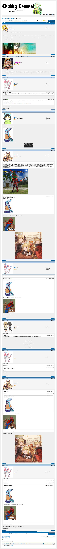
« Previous (7, 533)
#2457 (54, 320)
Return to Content (17, 543)
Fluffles (15, 83)
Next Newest (9, 531)
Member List (44, 14)
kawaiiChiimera (17, 117)
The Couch (12, 18)
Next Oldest (5, 531)
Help (53, 14)
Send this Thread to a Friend (7, 537)
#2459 (54, 378)
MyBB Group (13, 545)
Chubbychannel (4, 18)
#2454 (54, 111)
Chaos (15, 155)
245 (14, 533)
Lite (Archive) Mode (23, 543)
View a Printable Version (6, 536)
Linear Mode (53, 22)
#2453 (54, 77)
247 (18, 533)
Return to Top (12, 543)
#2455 (54, 150)
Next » (25, 533)
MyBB (6, 545)
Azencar (15, 326)
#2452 (54, 56)
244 (12, 533)
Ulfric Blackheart (25, 56)
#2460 (54, 465)
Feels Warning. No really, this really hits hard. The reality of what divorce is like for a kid (17, 103)
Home (9, 18)
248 (20, 533)
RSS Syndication (28, 543)
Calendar (49, 14)
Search (39, 14)
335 (22, 533)
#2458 (54, 350)
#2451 (54, 24)
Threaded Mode (48, 22)
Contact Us (3, 543)
